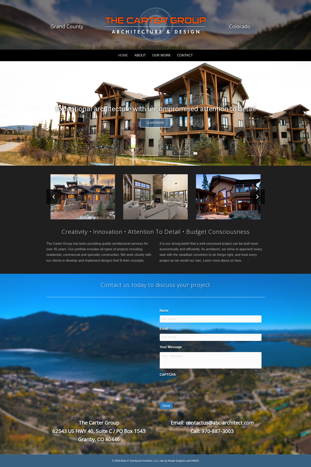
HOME (123, 55)
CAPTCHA (168, 374)
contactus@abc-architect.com (220, 422)
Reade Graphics (177, 460)
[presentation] (191, 388)
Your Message (171, 347)
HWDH (195, 460)
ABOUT (140, 55)
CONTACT (185, 55)
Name (164, 310)
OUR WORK (161, 55)
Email (164, 328)
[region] (155, 113)
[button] (6, 113)
